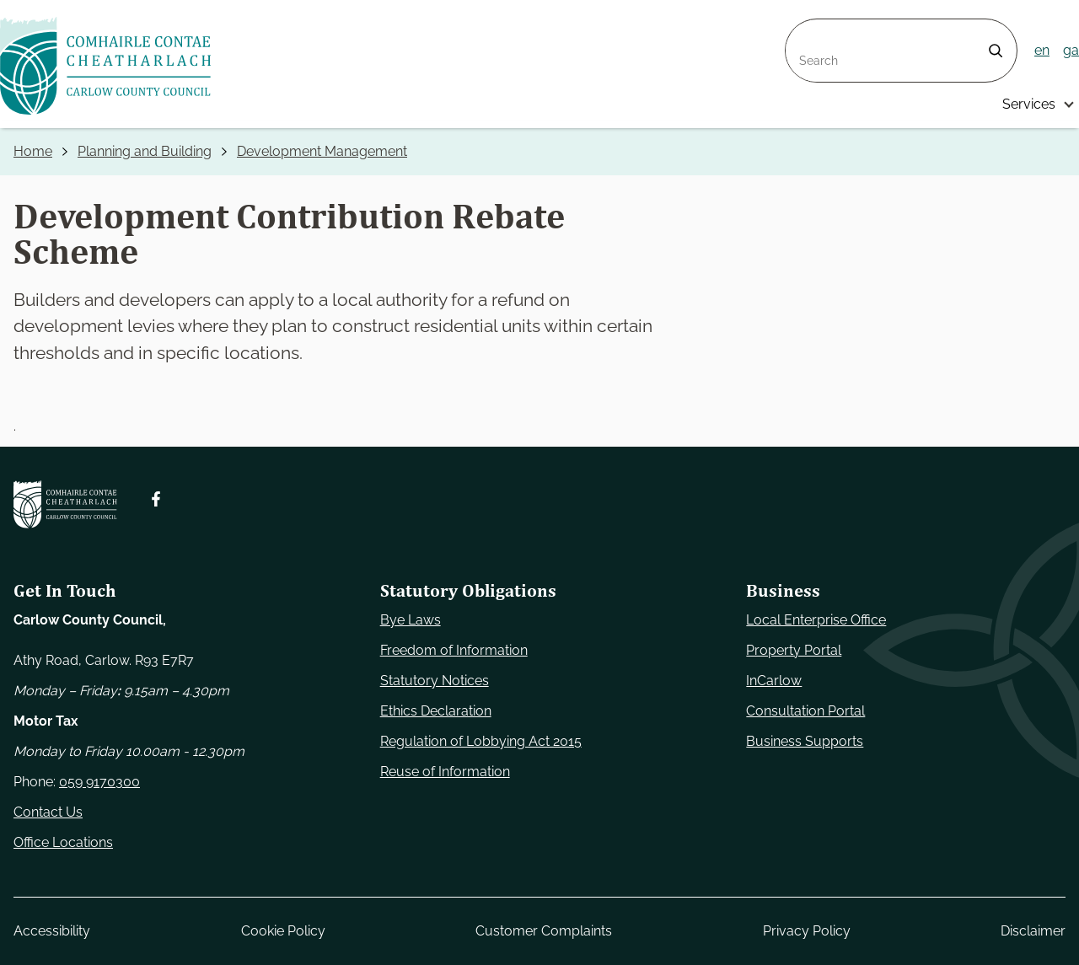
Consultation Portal (805, 711)
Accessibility (51, 931)
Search (807, 29)
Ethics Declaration (435, 711)
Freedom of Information (454, 650)
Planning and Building (145, 151)
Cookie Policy (283, 931)
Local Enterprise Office (816, 620)
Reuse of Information (445, 772)
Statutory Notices (434, 681)
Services (1028, 104)
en (1041, 50)
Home (32, 151)
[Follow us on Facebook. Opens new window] (155, 498)
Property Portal (793, 650)
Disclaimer (1033, 931)
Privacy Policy (807, 931)
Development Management (322, 151)
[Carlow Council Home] (65, 504)
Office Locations (63, 842)
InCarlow (774, 681)
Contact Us (48, 812)
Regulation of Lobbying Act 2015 (481, 741)
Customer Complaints (543, 931)
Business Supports (804, 741)
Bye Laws (410, 620)
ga (1071, 50)
